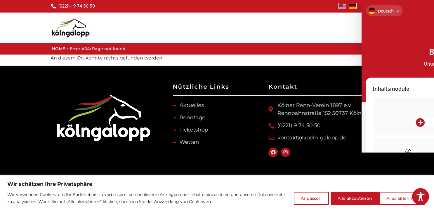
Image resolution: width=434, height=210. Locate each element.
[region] (217, 192)
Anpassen (303, 198)
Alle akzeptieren (401, 198)
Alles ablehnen (348, 198)
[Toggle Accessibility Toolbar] (421, 197)
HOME (58, 48)
